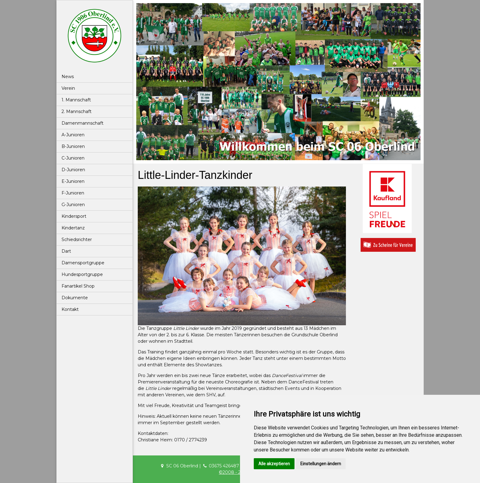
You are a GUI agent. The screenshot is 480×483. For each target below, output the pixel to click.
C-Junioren (73, 158)
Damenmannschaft (82, 123)
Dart (66, 251)
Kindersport (74, 216)
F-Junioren (73, 193)
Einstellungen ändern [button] (320, 463)
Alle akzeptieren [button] (274, 463)
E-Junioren (73, 181)
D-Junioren (73, 169)
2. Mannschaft (77, 111)
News (68, 76)
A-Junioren (73, 135)
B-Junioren (73, 146)
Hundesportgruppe (82, 274)
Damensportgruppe (83, 263)
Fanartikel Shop (78, 286)
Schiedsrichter (77, 239)
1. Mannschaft (76, 100)
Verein (68, 88)
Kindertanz (73, 228)
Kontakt (70, 309)
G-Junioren (73, 204)
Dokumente (75, 297)
